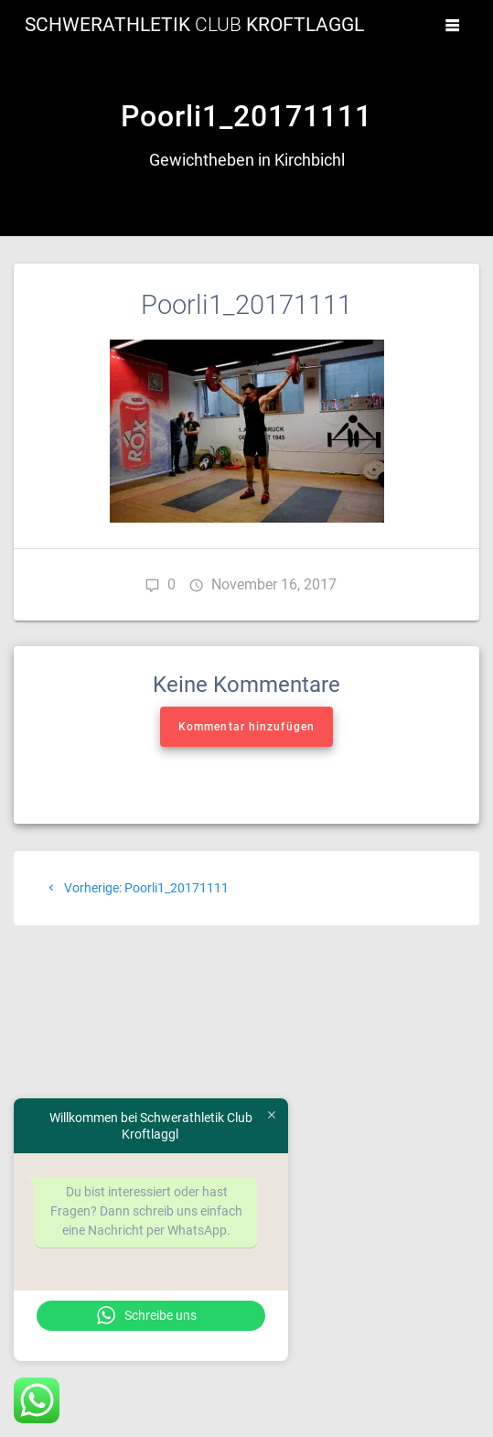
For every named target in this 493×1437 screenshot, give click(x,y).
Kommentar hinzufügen (246, 726)
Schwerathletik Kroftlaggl (194, 25)
